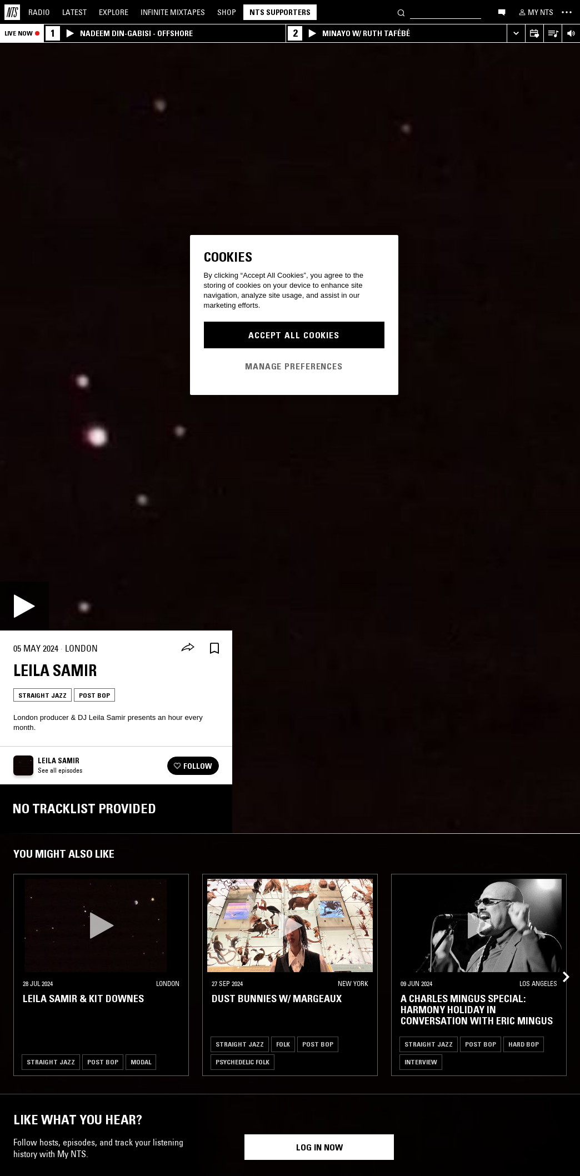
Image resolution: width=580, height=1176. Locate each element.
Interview (420, 1062)
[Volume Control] (571, 33)
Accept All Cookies (293, 335)
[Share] (187, 648)
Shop (226, 12)
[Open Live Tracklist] (552, 33)
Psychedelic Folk (242, 1062)
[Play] (24, 606)
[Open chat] (501, 11)
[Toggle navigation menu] (567, 12)
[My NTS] (535, 12)
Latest (74, 12)
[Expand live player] (516, 33)
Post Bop (94, 695)
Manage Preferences (294, 366)
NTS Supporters (280, 12)
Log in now (319, 1147)
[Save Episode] (214, 648)
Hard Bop (523, 1044)
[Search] (401, 12)
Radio (39, 12)
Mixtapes (173, 12)
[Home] (12, 12)
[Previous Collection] (559, 964)
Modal (141, 1062)
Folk (283, 1044)
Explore (113, 12)
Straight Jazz (42, 695)
